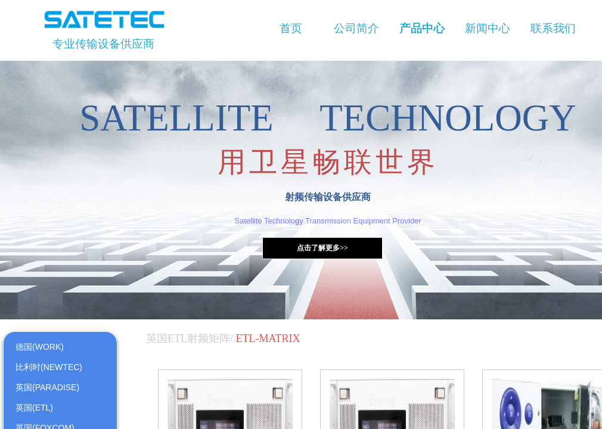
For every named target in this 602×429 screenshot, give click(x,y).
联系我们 (553, 28)
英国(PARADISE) (47, 387)
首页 (291, 28)
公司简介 (356, 28)
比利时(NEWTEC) (48, 367)
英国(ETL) (34, 407)
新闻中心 (487, 28)
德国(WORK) (39, 347)
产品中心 (422, 28)
